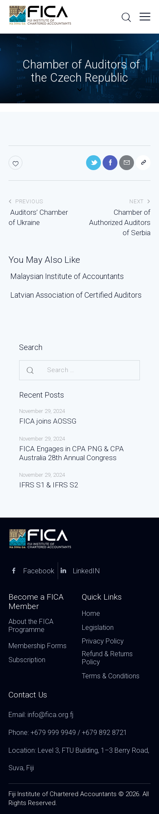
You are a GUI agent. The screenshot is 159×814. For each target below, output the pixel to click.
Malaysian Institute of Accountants (66, 276)
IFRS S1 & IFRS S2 (48, 485)
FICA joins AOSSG (47, 421)
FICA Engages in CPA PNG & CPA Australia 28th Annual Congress (71, 453)
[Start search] (126, 17)
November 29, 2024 (42, 411)
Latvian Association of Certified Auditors (75, 294)
